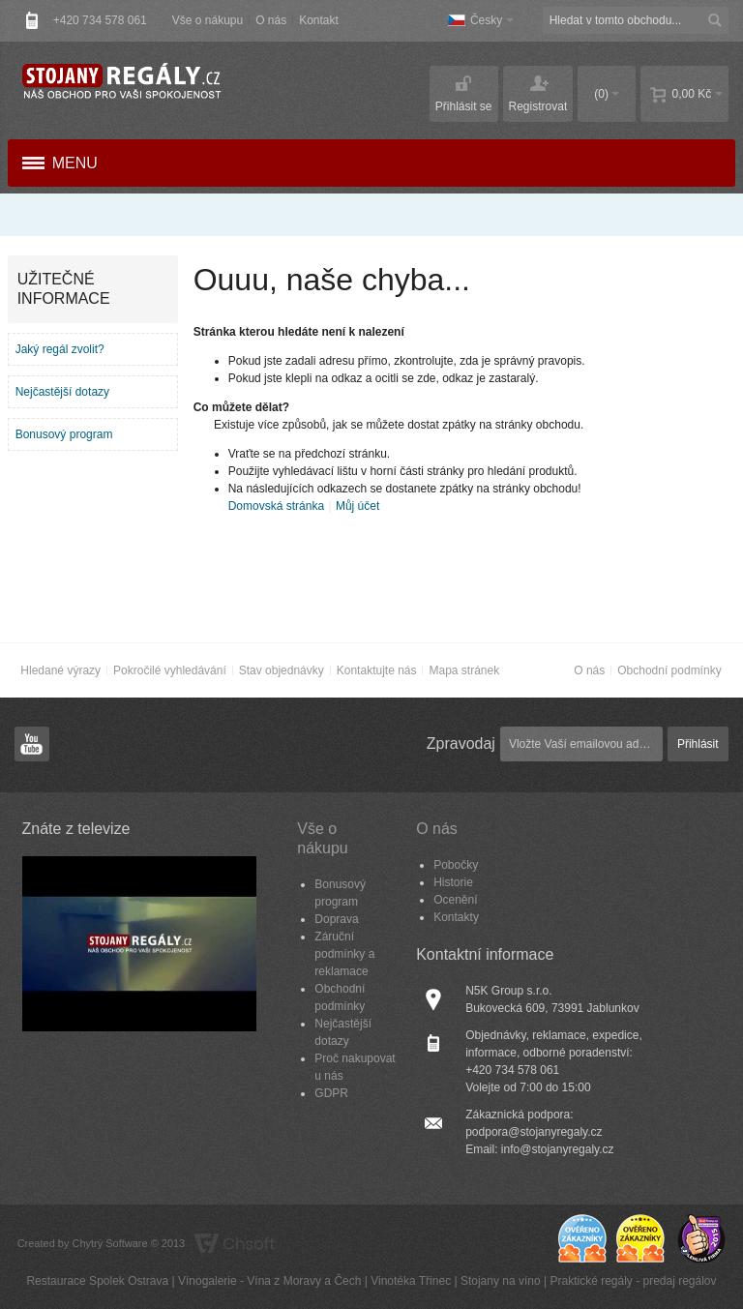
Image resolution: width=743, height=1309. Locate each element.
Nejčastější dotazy (62, 392)
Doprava (336, 919)
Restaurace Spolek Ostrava (97, 1281)
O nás (270, 20)
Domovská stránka (276, 506)
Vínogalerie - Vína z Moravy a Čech (269, 1281)
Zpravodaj (461, 743)
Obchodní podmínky (669, 670)
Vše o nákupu (207, 20)
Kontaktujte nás (377, 670)
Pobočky (455, 865)
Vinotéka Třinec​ (411, 1281)
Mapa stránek (464, 670)
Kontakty (456, 917)
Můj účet (357, 506)
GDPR (331, 1093)
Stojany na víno (501, 1281)
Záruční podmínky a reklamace (344, 954)
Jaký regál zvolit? (59, 349)
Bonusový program (64, 434)
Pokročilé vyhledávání (169, 670)
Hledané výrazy (60, 670)
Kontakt (319, 20)
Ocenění (455, 900)
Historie (453, 882)
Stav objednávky (281, 670)
